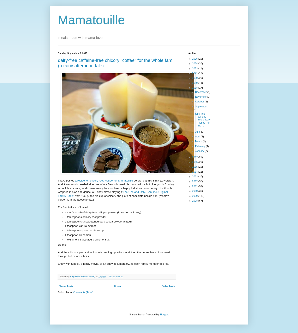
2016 (195, 162)
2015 (195, 166)
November (201, 96)
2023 (195, 68)
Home (117, 286)
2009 (195, 196)
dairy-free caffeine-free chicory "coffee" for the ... (202, 119)
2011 (195, 186)
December (201, 92)
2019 (195, 83)
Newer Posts (66, 286)
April (198, 136)
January (200, 151)
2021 (195, 73)
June (198, 131)
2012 (195, 181)
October (200, 101)
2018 (195, 87)
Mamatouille (91, 20)
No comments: (116, 276)
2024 (195, 63)
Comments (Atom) (83, 292)
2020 (195, 78)
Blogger (164, 314)
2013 (195, 176)
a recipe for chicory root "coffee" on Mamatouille (104, 180)
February (200, 146)
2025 (195, 58)
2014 (195, 171)
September (201, 106)
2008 (195, 200)
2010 (195, 191)
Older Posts (168, 286)
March (199, 141)
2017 (195, 157)
